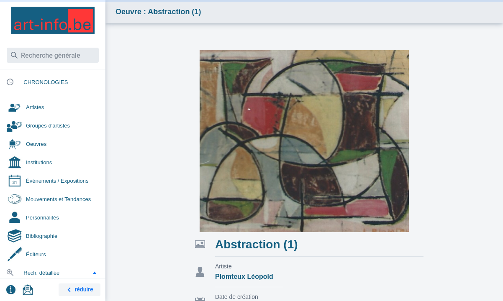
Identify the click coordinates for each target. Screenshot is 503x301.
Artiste (223, 266)
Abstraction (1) (256, 244)
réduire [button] (78, 290)
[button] (94, 272)
